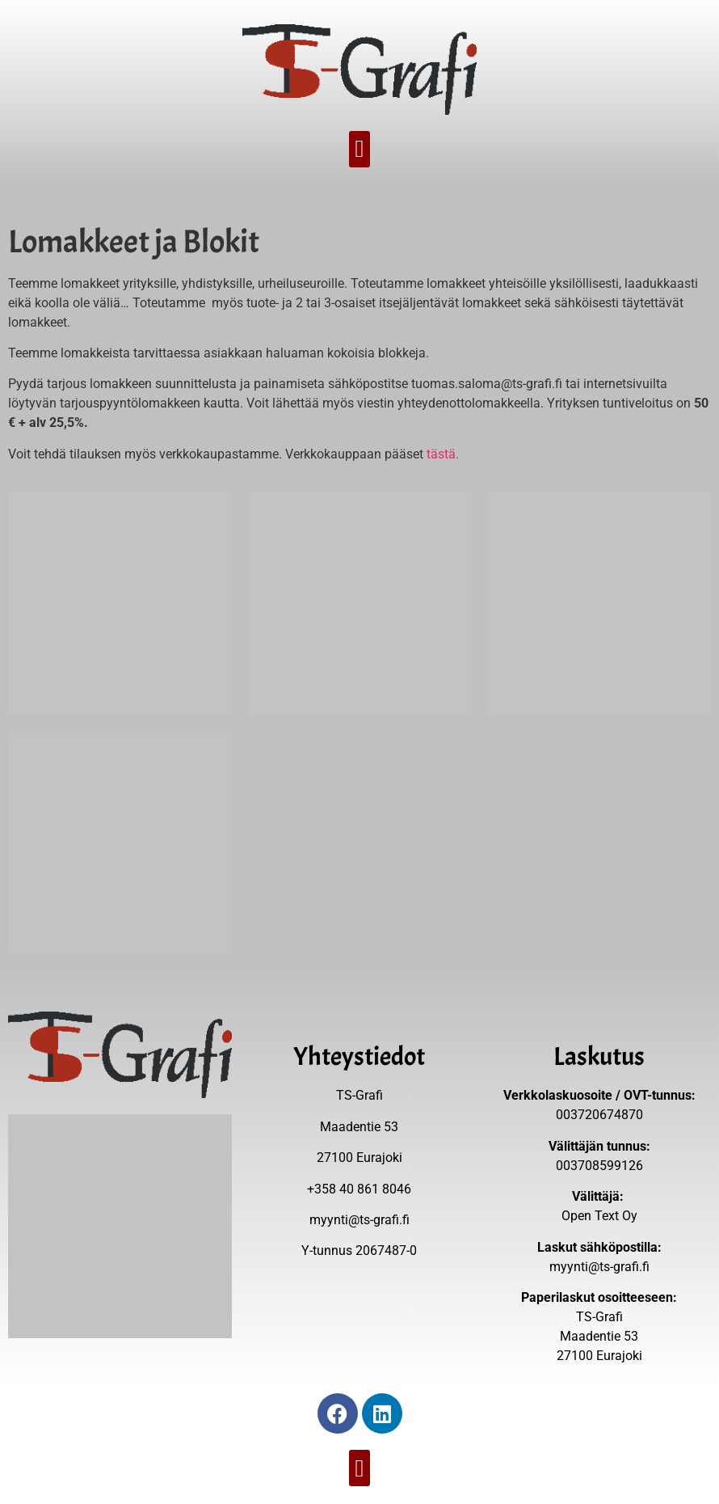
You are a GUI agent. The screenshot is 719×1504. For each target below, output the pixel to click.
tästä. (443, 454)
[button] (359, 149)
